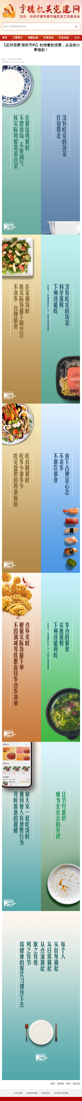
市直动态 (48, 37)
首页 (4, 37)
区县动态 (64, 37)
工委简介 (17, 37)
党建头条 (33, 37)
